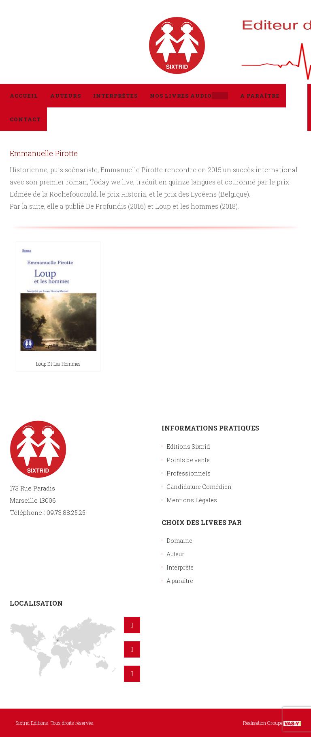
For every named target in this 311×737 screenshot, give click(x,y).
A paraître (179, 581)
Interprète (180, 567)
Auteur (175, 554)
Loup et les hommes (58, 363)
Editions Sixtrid (188, 446)
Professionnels (188, 473)
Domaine (179, 540)
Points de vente (188, 460)
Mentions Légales (191, 500)
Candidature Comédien (199, 487)
